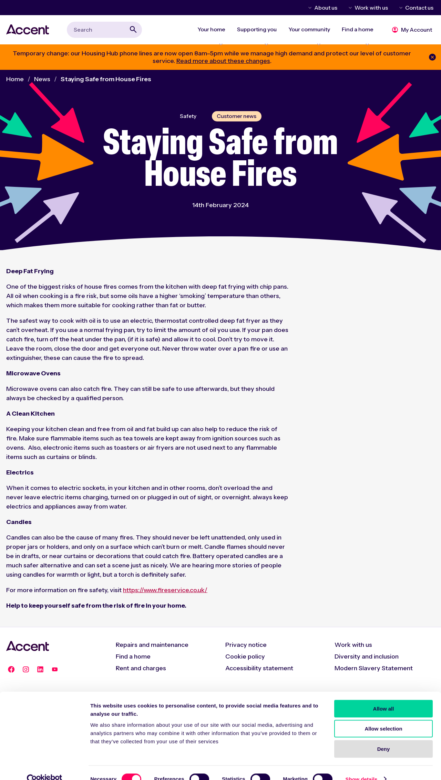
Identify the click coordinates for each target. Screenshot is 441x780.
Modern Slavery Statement (374, 673)
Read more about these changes (223, 64)
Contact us (419, 7)
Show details (362, 766)
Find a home (133, 661)
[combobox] (104, 31)
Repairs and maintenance (152, 650)
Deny (383, 736)
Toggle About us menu (309, 7)
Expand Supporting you (260, 40)
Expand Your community (312, 40)
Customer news (237, 120)
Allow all (383, 696)
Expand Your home (216, 40)
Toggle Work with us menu (349, 7)
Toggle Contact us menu (400, 7)
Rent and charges (141, 673)
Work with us (371, 7)
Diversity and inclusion (367, 661)
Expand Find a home (359, 40)
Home (15, 83)
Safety (186, 120)
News (42, 83)
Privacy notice (246, 650)
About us (325, 7)
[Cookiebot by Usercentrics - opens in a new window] (44, 766)
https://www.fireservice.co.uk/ (165, 595)
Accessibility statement (259, 673)
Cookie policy (245, 661)
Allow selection (383, 716)
